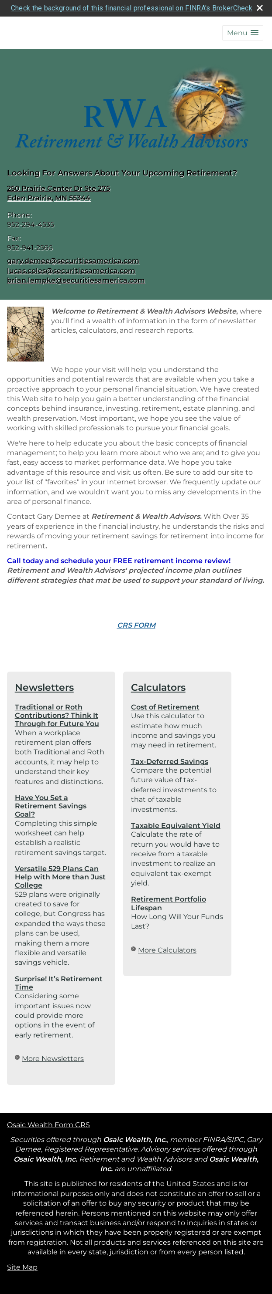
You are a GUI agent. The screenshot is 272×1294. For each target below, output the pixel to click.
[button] (242, 33)
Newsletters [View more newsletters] (44, 687)
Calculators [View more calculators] (158, 687)
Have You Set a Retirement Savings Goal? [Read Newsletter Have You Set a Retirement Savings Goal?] (50, 806)
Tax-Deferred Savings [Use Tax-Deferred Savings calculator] (169, 761)
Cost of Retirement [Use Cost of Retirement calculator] (165, 707)
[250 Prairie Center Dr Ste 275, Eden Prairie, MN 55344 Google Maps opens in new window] (58, 193)
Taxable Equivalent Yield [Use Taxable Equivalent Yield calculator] (175, 825)
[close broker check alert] (259, 7)
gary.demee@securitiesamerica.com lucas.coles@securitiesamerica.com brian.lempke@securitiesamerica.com (76, 270)
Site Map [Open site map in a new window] (22, 1267)
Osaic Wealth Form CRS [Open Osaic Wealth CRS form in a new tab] (48, 1124)
